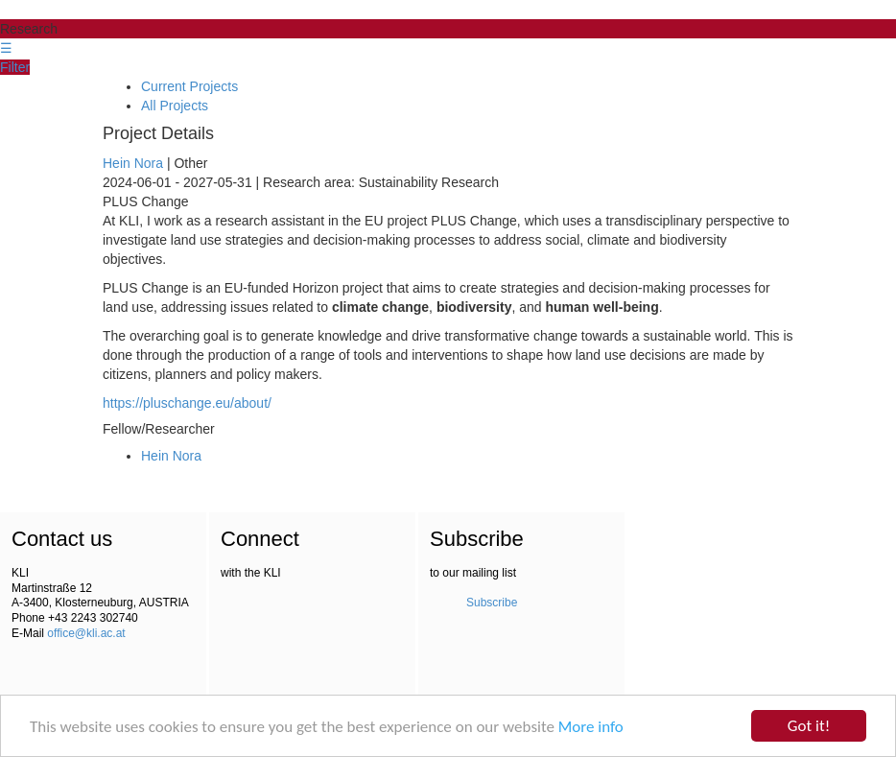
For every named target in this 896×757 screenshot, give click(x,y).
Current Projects (189, 86)
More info (591, 727)
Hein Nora (133, 163)
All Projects (174, 105)
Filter (15, 67)
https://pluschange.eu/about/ (187, 403)
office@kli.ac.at (86, 633)
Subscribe (491, 602)
